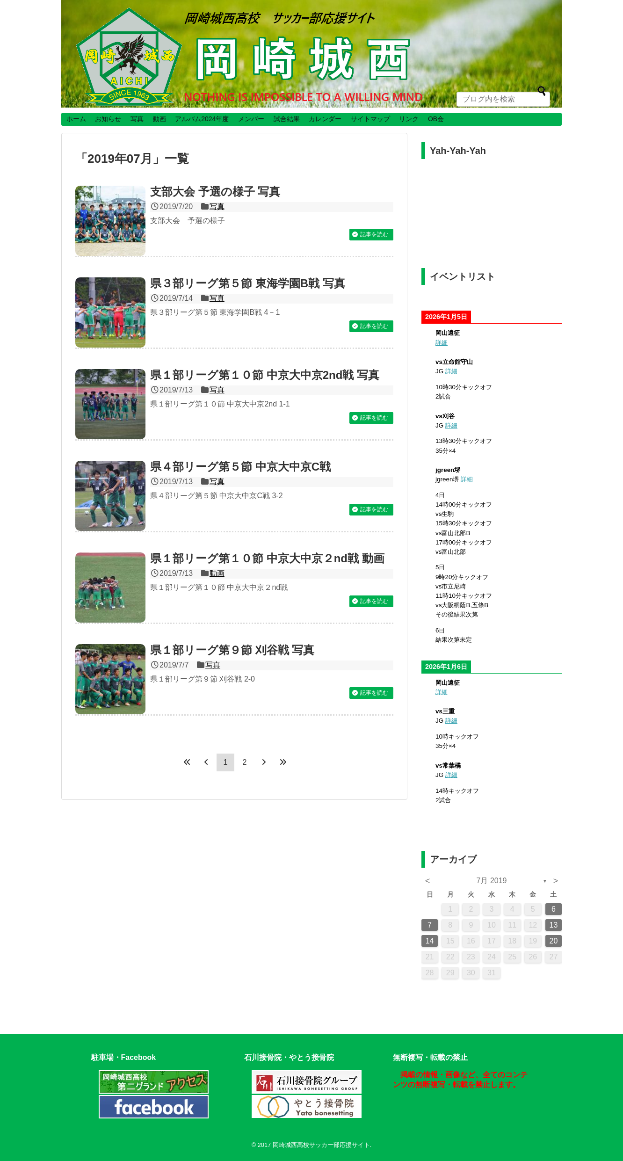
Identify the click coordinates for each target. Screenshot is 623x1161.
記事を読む (374, 234)
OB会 (436, 119)
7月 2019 (492, 881)
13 (554, 925)
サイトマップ (370, 119)
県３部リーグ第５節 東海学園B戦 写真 (247, 283)
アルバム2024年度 (202, 119)
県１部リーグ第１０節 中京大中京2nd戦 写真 (264, 375)
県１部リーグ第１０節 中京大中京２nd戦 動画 (267, 558)
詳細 (441, 342)
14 (430, 941)
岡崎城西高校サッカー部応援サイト (321, 1144)
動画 (159, 119)
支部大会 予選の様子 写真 (215, 191)
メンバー (251, 119)
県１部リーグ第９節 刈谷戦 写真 (232, 650)
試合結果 (287, 119)
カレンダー (325, 119)
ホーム (76, 119)
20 (554, 941)
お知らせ (108, 119)
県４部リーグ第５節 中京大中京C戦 (240, 466)
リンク (409, 119)
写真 (137, 119)
